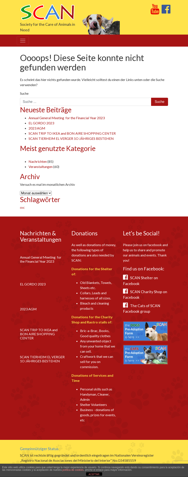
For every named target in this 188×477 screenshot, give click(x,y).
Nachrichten (38, 161)
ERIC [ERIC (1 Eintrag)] (22, 207)
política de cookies (73, 469)
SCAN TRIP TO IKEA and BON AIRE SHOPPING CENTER (72, 133)
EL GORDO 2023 (41, 123)
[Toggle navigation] (23, 40)
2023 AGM (37, 128)
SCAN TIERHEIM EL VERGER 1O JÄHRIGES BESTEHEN (71, 138)
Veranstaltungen (41, 167)
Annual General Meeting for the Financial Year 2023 (67, 118)
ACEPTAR (93, 474)
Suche (24, 93)
